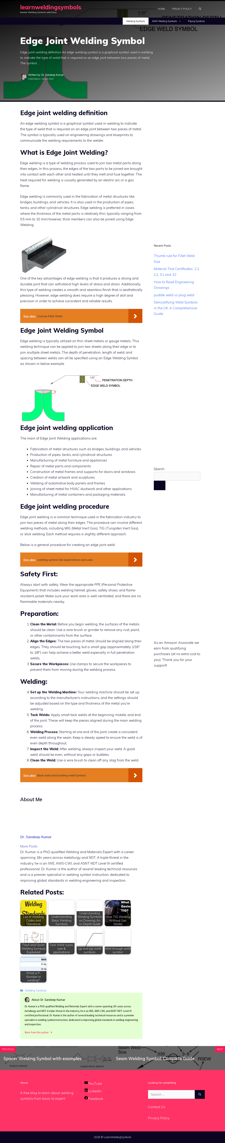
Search (159, 469)
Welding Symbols (135, 21)
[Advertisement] (177, 168)
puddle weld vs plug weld (174, 295)
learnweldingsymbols (50, 7)
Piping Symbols (196, 21)
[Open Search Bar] (200, 9)
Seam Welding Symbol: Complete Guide (155, 1058)
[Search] (159, 485)
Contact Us (156, 1107)
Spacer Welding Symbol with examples (43, 1058)
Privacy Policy (182, 8)
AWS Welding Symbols (168, 21)
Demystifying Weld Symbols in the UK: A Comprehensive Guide (176, 308)
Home (161, 8)
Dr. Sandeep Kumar (36, 837)
